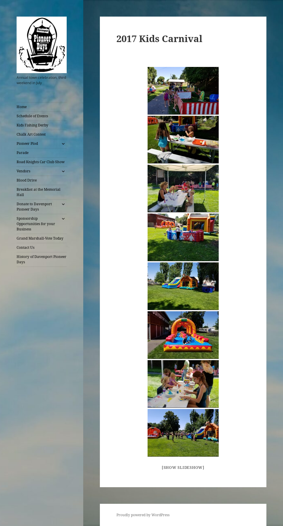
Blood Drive (27, 180)
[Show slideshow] (183, 467)
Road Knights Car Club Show (41, 161)
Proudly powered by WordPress (143, 514)
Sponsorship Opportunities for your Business (36, 224)
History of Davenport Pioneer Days (41, 259)
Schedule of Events (32, 115)
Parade (22, 152)
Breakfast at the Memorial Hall (38, 192)
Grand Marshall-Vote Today (40, 238)
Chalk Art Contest (31, 134)
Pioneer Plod (27, 143)
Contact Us (25, 247)
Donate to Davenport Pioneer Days (34, 206)
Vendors (23, 171)
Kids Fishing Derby (32, 125)
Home (22, 106)
